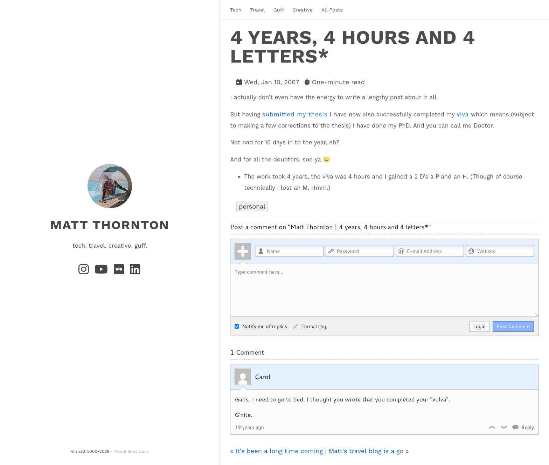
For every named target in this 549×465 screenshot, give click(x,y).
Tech (235, 10)
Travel (257, 10)
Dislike (504, 427)
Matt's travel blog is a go (366, 450)
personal (252, 206)
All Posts (332, 10)
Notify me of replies (261, 326)
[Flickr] (120, 271)
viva (463, 113)
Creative (302, 10)
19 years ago (249, 427)
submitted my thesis (295, 113)
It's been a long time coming (279, 450)
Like (492, 427)
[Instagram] (85, 271)
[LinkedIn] (135, 271)
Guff (278, 10)
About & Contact (131, 451)
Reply (527, 427)
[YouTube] (103, 271)
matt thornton (109, 225)
